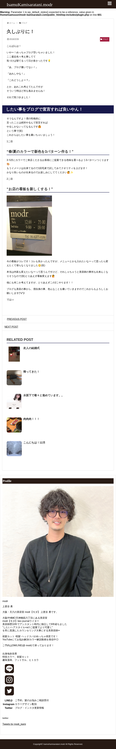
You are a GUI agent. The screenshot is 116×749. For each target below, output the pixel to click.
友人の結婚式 (31, 348)
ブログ (105, 39)
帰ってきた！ (31, 371)
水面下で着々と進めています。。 (43, 395)
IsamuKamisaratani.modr (30, 4)
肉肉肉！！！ (31, 418)
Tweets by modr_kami (14, 724)
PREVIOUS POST (16, 319)
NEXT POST (13, 327)
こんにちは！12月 (34, 442)
